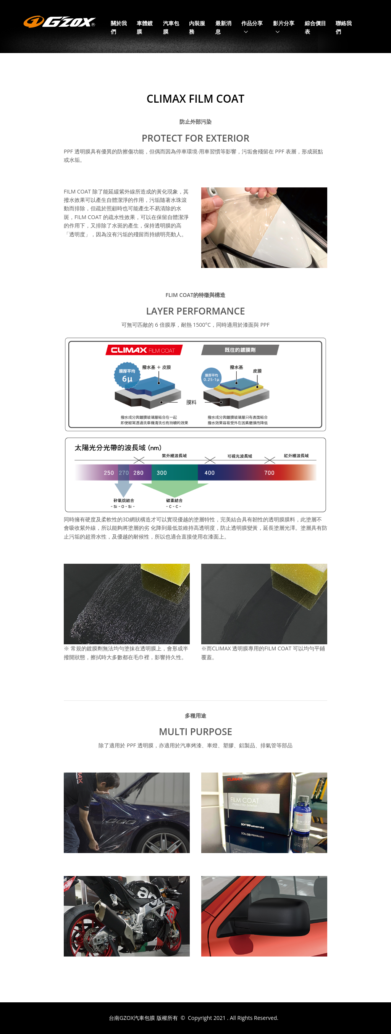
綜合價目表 (315, 27)
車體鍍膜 (145, 27)
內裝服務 (197, 27)
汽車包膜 (171, 27)
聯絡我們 (344, 27)
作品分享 (252, 23)
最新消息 (223, 27)
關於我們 (119, 27)
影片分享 (283, 23)
